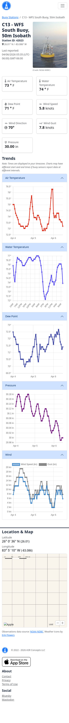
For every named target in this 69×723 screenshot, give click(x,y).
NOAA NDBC (36, 631)
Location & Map (17, 531)
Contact (6, 676)
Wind (8, 454)
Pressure (10, 385)
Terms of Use (10, 684)
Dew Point (11, 316)
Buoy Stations (10, 17)
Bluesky (6, 696)
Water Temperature (17, 247)
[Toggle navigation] (62, 5)
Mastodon (8, 699)
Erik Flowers (8, 635)
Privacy (6, 680)
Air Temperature (15, 178)
